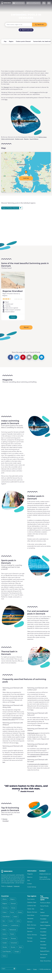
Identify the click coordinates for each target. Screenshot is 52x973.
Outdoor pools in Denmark (23, 41)
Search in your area (26, 30)
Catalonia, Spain (31, 902)
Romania (13, 938)
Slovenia (13, 947)
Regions (11, 41)
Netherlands (12, 929)
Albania (4, 899)
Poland (12, 934)
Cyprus (4, 956)
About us (29, 877)
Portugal (4, 938)
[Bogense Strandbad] (13, 280)
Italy (3, 921)
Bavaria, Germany (32, 912)
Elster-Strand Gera (45, 961)
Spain (20, 947)
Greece (20, 912)
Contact (29, 883)
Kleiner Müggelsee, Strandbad (45, 927)
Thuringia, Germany (30, 939)
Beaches (26, 139)
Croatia (11, 921)
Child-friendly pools (32, 733)
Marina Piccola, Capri (44, 907)
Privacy (35, 969)
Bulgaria (4, 903)
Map (5, 41)
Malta (4, 929)
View (13, 317)
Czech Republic (6, 951)
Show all (26, 327)
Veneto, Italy (30, 909)
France (12, 912)
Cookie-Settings (31, 887)
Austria (4, 934)
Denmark (26, 11)
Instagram (17, 886)
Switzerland (14, 943)
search (36, 92)
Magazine (30, 874)
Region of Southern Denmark (11, 293)
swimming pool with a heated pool (38, 764)
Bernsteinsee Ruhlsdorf (43, 956)
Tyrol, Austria (30, 899)
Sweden (4, 943)
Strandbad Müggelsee (43, 933)
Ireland (15, 916)
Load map (26, 178)
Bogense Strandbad (12, 291)
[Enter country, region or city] (18, 25)
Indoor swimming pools (7, 139)
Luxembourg (14, 925)
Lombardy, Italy (31, 905)
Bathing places (43, 137)
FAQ (28, 880)
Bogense (5, 295)
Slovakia (4, 947)
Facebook (10, 886)
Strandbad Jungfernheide (44, 920)
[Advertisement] (26, 57)
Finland (4, 912)
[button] (18, 3)
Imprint (28, 969)
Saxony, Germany (32, 934)
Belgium (12, 899)
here (6, 99)
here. (17, 743)
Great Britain (6, 916)
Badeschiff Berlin (44, 951)
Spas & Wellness (34, 139)
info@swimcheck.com (45, 874)
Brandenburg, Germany (31, 930)
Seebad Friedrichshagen (44, 914)
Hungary (17, 951)
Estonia (13, 908)
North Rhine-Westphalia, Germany (30, 918)
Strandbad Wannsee (43, 940)
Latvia (18, 921)
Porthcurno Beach (45, 902)
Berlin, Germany (31, 925)
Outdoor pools (19, 139)
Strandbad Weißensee (43, 946)
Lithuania (4, 925)
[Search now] (39, 25)
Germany (5, 908)
